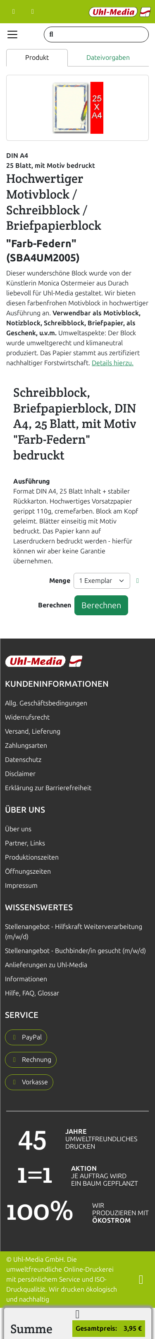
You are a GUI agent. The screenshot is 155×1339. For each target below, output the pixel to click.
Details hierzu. (113, 363)
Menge (59, 581)
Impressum (21, 885)
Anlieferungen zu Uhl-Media (46, 965)
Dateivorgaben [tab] (108, 57)
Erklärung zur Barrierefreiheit (48, 788)
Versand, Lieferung (32, 731)
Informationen (26, 979)
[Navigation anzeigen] (12, 34)
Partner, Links (25, 843)
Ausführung (31, 481)
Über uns (18, 829)
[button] (138, 581)
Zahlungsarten (26, 745)
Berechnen (54, 605)
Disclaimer (20, 774)
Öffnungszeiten (28, 871)
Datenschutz (23, 760)
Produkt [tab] (37, 57)
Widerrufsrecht (27, 717)
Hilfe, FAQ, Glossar (32, 993)
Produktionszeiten (32, 857)
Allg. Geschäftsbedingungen (46, 703)
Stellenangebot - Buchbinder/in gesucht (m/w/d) (75, 951)
